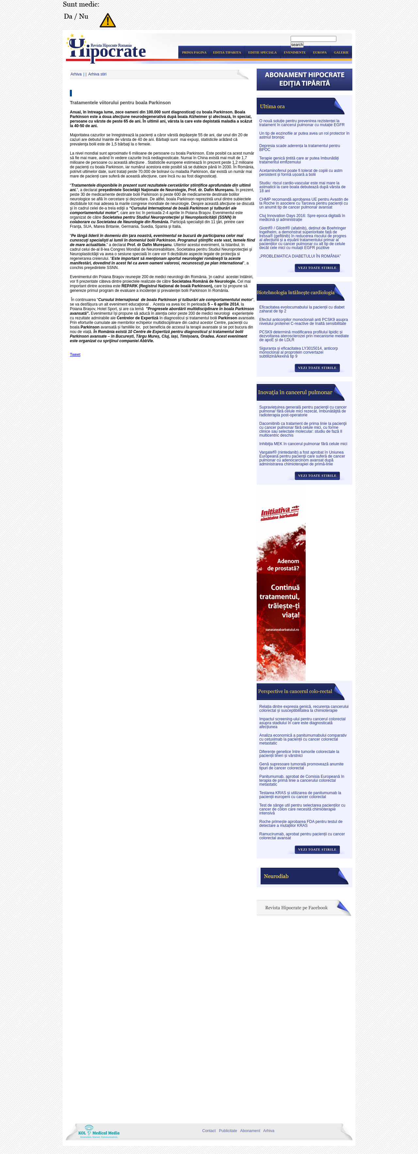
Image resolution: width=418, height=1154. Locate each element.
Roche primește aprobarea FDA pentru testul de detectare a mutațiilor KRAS (301, 823)
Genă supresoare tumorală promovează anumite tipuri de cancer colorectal (301, 766)
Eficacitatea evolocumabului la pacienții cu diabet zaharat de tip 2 (302, 309)
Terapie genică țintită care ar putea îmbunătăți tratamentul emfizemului (299, 160)
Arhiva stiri (97, 74)
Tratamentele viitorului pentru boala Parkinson (120, 102)
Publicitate (227, 1131)
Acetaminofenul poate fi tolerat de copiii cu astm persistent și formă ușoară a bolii (301, 172)
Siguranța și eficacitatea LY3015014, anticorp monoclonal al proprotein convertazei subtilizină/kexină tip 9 (298, 352)
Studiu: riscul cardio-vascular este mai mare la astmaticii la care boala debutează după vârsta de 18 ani (302, 187)
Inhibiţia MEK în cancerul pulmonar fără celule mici (303, 444)
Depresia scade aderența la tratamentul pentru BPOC (299, 147)
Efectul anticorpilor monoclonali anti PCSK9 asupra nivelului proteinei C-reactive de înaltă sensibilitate (303, 321)
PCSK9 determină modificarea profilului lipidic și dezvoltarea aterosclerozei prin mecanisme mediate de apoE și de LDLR (304, 336)
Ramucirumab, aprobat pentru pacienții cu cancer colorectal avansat (302, 836)
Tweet (75, 354)
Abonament (249, 1131)
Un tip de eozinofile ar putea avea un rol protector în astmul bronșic (304, 135)
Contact (208, 1131)
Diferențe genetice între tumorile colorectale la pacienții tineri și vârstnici (299, 753)
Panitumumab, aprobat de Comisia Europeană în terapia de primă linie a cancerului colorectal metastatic (301, 780)
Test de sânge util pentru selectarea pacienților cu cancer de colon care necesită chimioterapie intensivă (302, 809)
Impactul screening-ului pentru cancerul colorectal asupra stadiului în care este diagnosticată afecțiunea (302, 723)
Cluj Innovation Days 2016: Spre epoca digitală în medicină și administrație (302, 217)
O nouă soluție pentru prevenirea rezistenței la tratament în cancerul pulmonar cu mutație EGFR (302, 123)
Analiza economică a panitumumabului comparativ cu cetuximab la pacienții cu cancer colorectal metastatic (302, 739)
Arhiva (76, 74)
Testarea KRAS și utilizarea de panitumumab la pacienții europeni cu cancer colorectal (300, 795)
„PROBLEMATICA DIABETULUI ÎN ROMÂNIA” (300, 256)
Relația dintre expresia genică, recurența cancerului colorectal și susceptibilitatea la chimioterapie (304, 708)
